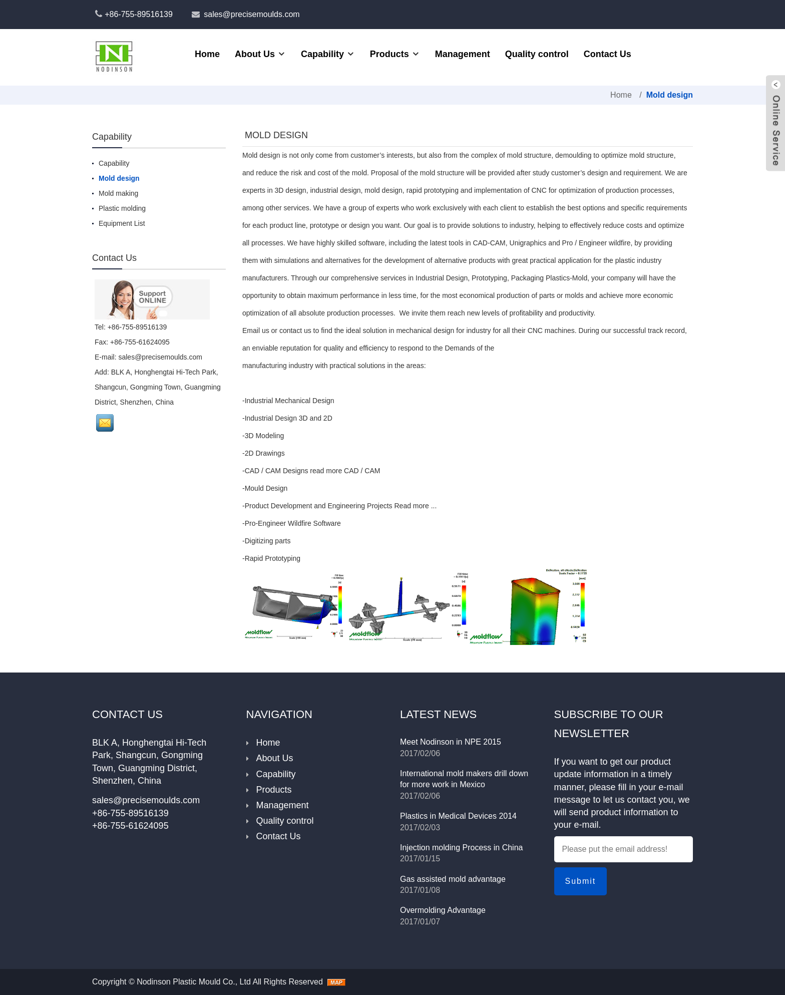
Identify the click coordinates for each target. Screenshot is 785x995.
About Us (255, 54)
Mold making (118, 193)
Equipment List (122, 223)
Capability (322, 54)
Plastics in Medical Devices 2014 (458, 816)
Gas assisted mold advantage (453, 879)
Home (207, 54)
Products (389, 54)
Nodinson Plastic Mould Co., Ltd (194, 981)
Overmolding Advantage (443, 910)
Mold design (669, 95)
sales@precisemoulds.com (251, 14)
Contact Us (607, 54)
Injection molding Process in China (461, 847)
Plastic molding (122, 208)
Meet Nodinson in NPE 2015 (450, 742)
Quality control (537, 54)
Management (462, 54)
